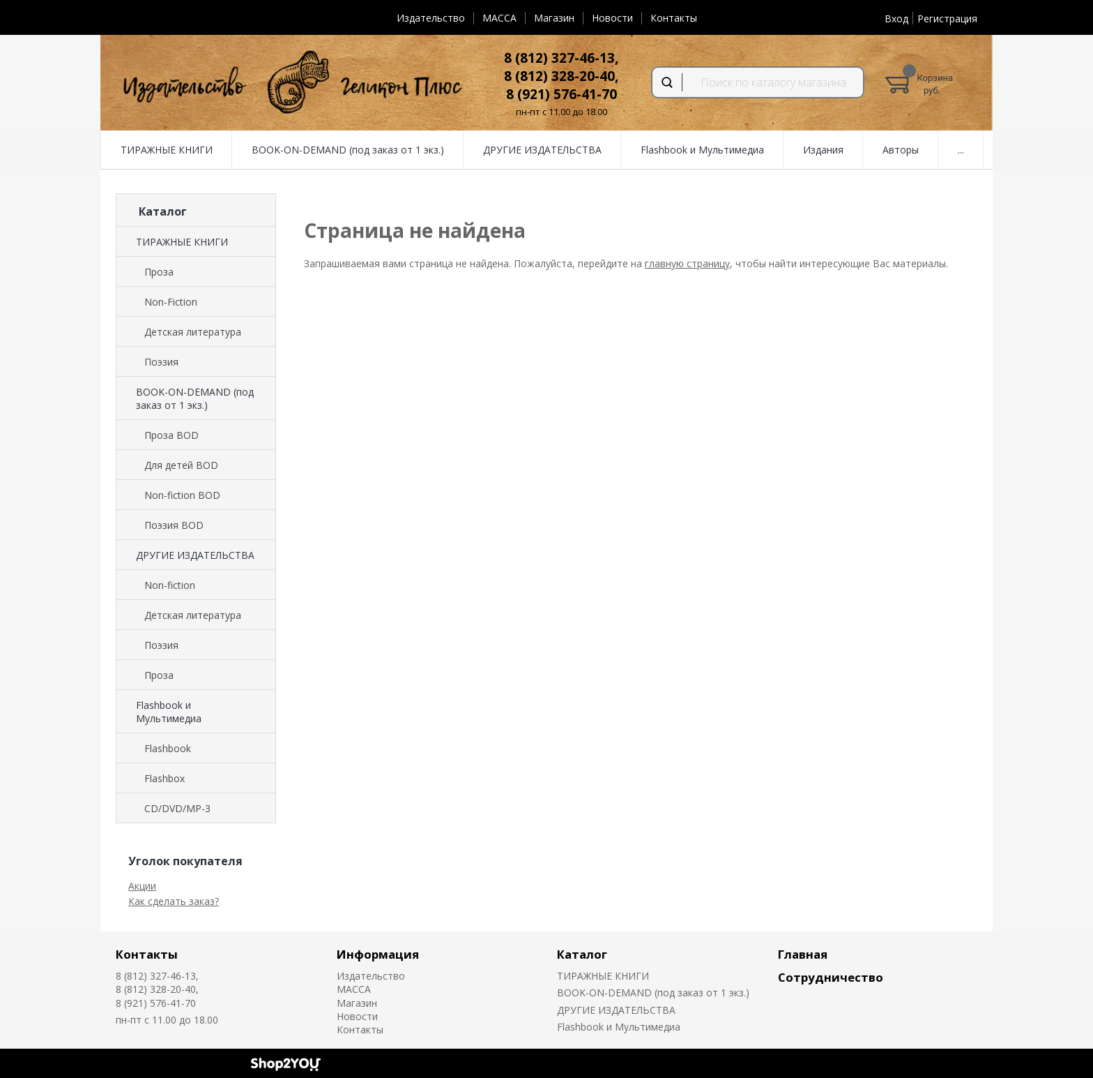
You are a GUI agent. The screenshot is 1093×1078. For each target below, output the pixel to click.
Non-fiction (169, 585)
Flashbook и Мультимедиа (702, 149)
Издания (823, 149)
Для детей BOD (181, 465)
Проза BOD (171, 435)
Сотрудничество (830, 977)
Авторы (900, 149)
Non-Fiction (170, 301)
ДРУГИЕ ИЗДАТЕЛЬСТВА (542, 149)
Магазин (554, 17)
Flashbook (167, 748)
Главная (802, 954)
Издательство (431, 17)
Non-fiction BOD (182, 495)
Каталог (582, 954)
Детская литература (192, 331)
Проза (159, 271)
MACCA (499, 17)
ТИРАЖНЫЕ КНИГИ (167, 149)
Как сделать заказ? (173, 901)
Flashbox (164, 778)
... (961, 149)
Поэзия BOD (174, 525)
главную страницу (687, 263)
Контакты (673, 17)
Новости (612, 17)
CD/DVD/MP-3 (177, 808)
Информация (378, 954)
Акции (142, 885)
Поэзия (161, 361)
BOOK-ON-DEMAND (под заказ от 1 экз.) (348, 149)
